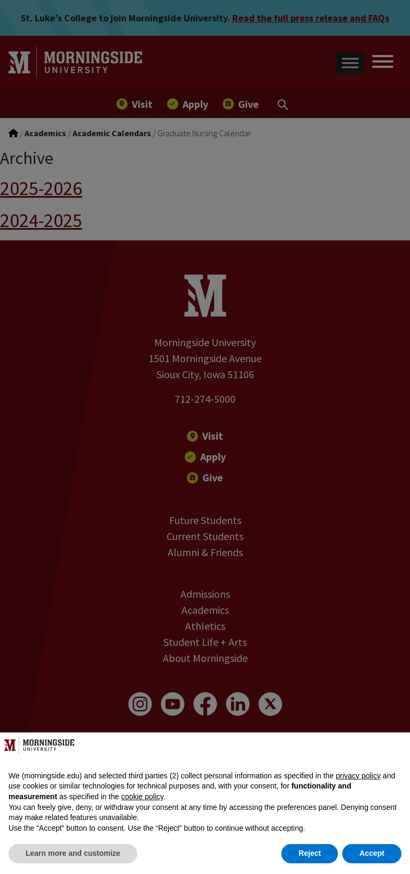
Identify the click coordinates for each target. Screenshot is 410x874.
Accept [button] (371, 853)
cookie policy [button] (142, 796)
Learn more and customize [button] (73, 853)
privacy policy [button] (358, 775)
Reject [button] (309, 853)
